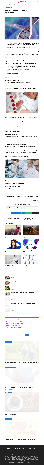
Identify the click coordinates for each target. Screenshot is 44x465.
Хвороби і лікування (11, 4)
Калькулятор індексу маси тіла (12, 325)
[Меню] (5, 2)
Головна (6, 4)
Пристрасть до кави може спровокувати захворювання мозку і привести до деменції (20, 413)
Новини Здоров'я (8, 392)
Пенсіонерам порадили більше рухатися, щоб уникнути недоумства (22, 362)
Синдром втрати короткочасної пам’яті (11, 251)
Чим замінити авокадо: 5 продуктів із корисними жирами (21, 297)
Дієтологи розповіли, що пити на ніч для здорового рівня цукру (23, 303)
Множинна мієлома (9, 265)
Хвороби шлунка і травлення (10, 367)
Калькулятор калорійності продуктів (13, 323)
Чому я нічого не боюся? (10, 235)
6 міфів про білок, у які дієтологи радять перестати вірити (22, 281)
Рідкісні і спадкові (17, 4)
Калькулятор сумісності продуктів (13, 321)
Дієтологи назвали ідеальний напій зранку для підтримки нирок (23, 292)
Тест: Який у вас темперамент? (12, 329)
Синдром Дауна (26, 235)
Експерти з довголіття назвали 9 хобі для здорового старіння (23, 308)
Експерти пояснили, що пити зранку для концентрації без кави (23, 276)
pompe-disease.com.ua (18, 67)
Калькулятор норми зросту (11, 319)
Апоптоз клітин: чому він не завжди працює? (30, 251)
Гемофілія (25, 265)
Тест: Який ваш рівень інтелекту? (12, 327)
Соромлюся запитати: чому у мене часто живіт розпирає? (19, 387)
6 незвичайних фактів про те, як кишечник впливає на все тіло (20, 439)
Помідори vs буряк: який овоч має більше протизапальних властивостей (22, 288)
